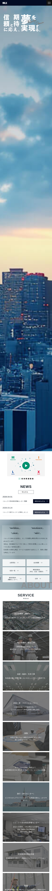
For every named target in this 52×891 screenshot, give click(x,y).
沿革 (36, 578)
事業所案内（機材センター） (12, 578)
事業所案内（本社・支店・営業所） (36, 570)
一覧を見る (24, 492)
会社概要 (36, 562)
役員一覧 (12, 570)
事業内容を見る (41, 501)
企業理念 (12, 562)
